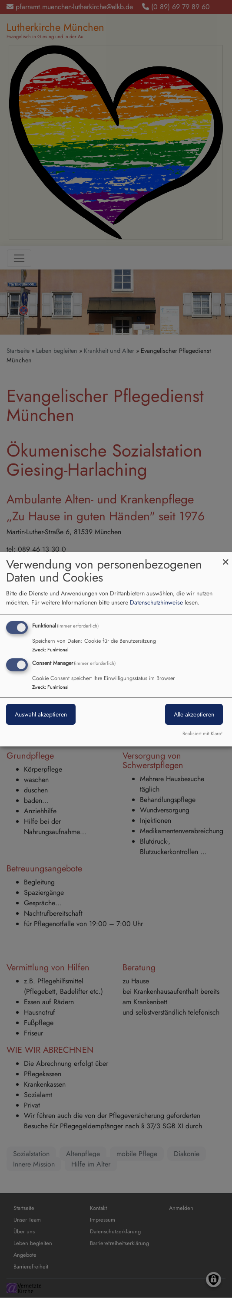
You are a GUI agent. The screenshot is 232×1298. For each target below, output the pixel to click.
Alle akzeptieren (194, 714)
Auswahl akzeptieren (41, 714)
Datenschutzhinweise (156, 602)
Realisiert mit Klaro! (202, 733)
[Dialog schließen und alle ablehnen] (225, 557)
